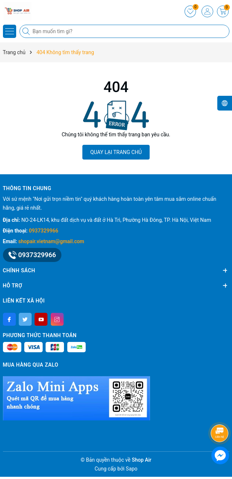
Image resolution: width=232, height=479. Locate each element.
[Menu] (9, 31)
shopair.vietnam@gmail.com (51, 241)
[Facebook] (9, 319)
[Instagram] (57, 319)
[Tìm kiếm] (26, 31)
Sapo (132, 469)
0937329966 (43, 231)
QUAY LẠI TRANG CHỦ (116, 152)
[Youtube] (41, 319)
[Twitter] (25, 319)
